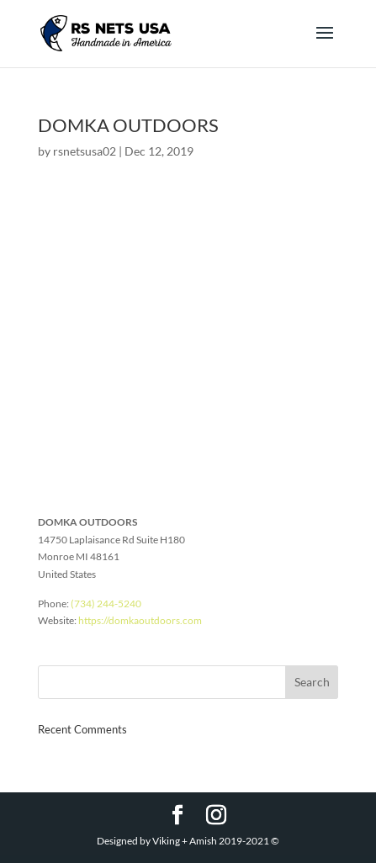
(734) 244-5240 (106, 603)
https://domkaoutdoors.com (140, 620)
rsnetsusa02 (84, 151)
